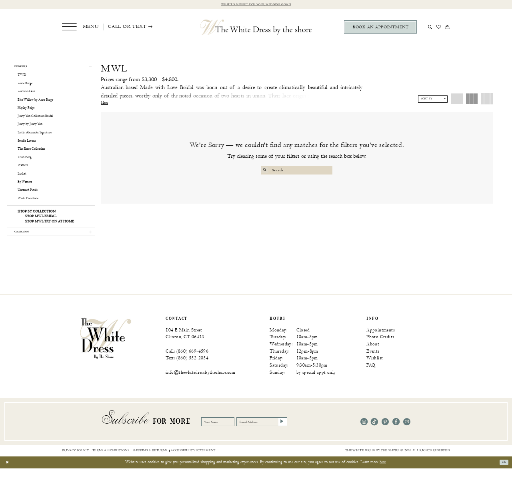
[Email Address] (287, 432)
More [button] (104, 104)
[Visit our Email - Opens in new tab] (406, 431)
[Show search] (430, 28)
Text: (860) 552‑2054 (187, 368)
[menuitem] (80, 28)
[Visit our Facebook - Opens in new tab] (396, 431)
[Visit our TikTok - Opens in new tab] (374, 431)
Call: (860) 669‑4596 (187, 361)
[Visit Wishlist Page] (439, 28)
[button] (80, 28)
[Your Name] (224, 432)
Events (372, 361)
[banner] (106, 347)
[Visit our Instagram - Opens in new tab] (364, 431)
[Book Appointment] (380, 28)
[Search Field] (297, 171)
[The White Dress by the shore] (256, 28)
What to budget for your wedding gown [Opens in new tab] (256, 5)
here (383, 471)
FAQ (370, 375)
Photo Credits (380, 347)
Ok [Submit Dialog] (502, 472)
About (372, 354)
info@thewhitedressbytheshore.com (201, 382)
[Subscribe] (317, 432)
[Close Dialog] (9, 472)
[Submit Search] (266, 171)
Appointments (380, 340)
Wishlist (374, 368)
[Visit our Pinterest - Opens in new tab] (385, 431)
